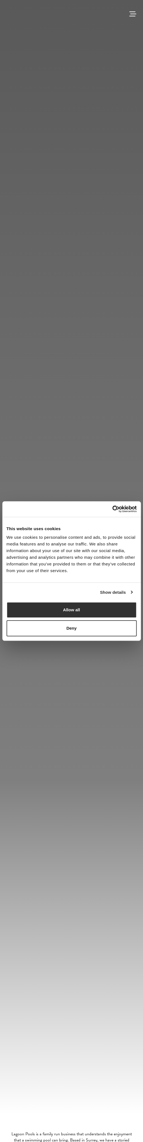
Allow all (71, 609)
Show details (113, 592)
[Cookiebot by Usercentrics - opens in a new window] (112, 509)
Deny (71, 628)
